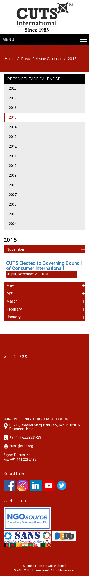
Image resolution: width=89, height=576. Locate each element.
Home (10, 59)
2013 (13, 137)
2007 (13, 195)
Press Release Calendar (41, 59)
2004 (13, 224)
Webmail (60, 566)
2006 (13, 204)
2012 (13, 146)
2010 (13, 166)
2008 (13, 185)
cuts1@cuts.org (21, 446)
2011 (13, 156)
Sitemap (28, 566)
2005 (13, 214)
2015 (13, 117)
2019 (13, 98)
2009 (13, 175)
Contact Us (44, 566)
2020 (13, 88)
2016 (13, 108)
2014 (13, 127)
